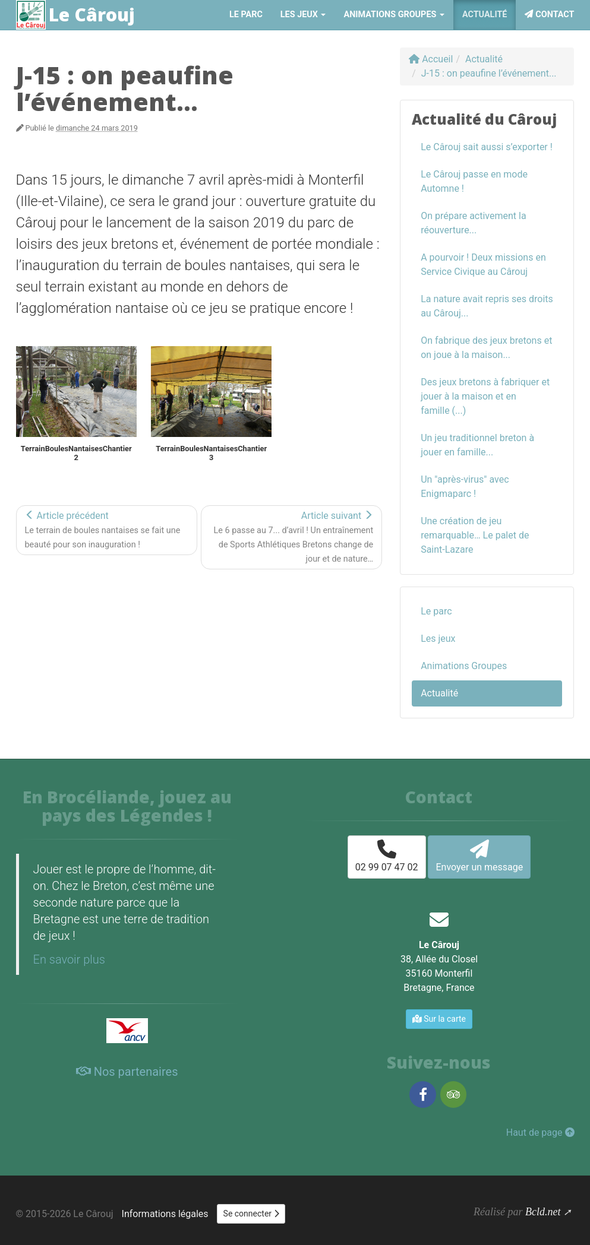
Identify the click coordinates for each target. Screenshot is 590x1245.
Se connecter (251, 1213)
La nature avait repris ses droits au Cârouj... (487, 306)
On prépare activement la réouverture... (473, 223)
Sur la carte (439, 1019)
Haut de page (540, 1132)
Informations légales (165, 1213)
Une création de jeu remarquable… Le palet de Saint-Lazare (475, 535)
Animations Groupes (464, 665)
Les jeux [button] (303, 14)
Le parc (246, 14)
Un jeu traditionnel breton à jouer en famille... (477, 445)
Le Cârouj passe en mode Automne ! (474, 181)
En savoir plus (69, 959)
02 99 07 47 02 (386, 856)
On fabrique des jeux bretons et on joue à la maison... (486, 347)
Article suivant (294, 537)
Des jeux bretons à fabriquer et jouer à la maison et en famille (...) (485, 396)
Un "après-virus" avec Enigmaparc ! (465, 486)
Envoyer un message (479, 856)
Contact (549, 14)
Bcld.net (542, 1212)
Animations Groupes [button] (393, 14)
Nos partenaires (127, 1072)
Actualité (484, 14)
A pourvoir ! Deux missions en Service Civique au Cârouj (483, 264)
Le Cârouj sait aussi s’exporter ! (487, 147)
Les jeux (438, 638)
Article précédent (103, 530)
